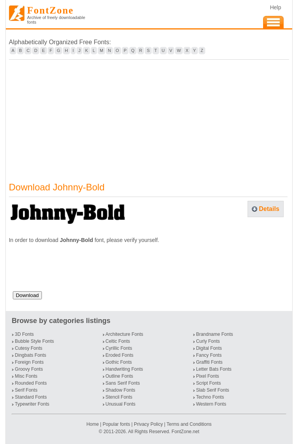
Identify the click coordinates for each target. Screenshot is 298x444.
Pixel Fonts (207, 376)
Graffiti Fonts (209, 362)
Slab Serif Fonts (212, 390)
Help (275, 7)
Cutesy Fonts (28, 348)
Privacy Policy (148, 424)
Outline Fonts (119, 376)
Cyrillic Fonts (119, 348)
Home (93, 424)
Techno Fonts (210, 397)
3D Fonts (24, 334)
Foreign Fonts (29, 362)
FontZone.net (185, 431)
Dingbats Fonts (30, 355)
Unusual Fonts (120, 404)
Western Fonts (211, 404)
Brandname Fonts (214, 334)
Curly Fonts (208, 341)
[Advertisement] (149, 116)
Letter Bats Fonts (213, 369)
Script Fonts (208, 383)
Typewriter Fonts (32, 404)
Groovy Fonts (29, 369)
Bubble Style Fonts (34, 341)
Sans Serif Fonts (123, 383)
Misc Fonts (26, 376)
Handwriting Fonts (124, 369)
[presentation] (72, 270)
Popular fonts (116, 424)
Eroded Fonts (119, 355)
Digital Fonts (209, 348)
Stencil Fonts (119, 397)
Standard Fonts (31, 397)
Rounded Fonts (31, 383)
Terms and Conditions (188, 424)
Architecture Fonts (124, 334)
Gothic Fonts (119, 362)
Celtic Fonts (118, 341)
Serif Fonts (26, 390)
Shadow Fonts (120, 390)
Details (269, 209)
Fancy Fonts (209, 355)
